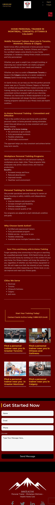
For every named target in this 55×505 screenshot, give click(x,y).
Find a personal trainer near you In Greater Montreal (15, 381)
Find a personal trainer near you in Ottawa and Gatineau (39, 350)
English (49, 2)
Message (4, 433)
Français (49, 5)
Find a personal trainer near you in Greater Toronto (14, 348)
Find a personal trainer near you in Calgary (39, 381)
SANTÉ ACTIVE (27, 491)
